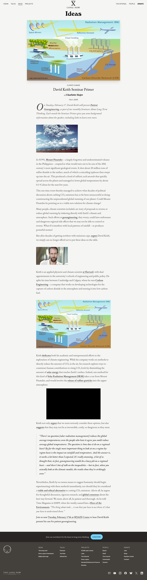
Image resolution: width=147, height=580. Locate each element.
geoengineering (69, 217)
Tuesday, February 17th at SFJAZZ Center (69, 517)
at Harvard (88, 271)
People (132, 4)
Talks (13, 4)
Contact (126, 559)
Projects (29, 4)
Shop (125, 553)
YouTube (62, 553)
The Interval (121, 4)
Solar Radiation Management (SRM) (66, 376)
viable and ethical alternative (51, 490)
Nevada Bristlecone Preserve (90, 562)
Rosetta (83, 565)
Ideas (20, 4)
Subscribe (96, 537)
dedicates (46, 355)
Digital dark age (43, 556)
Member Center (129, 556)
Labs (82, 553)
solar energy (52, 372)
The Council (106, 556)
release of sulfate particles (80, 380)
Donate (141, 4)
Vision (5, 4)
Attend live (63, 556)
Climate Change (73, 85)
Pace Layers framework (46, 553)
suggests (40, 427)
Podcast (62, 550)
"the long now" (43, 550)
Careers (105, 562)
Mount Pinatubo (54, 159)
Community (106, 559)
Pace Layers (85, 559)
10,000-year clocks (87, 550)
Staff (104, 553)
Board (104, 550)
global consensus (91, 494)
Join (125, 550)
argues (94, 235)
